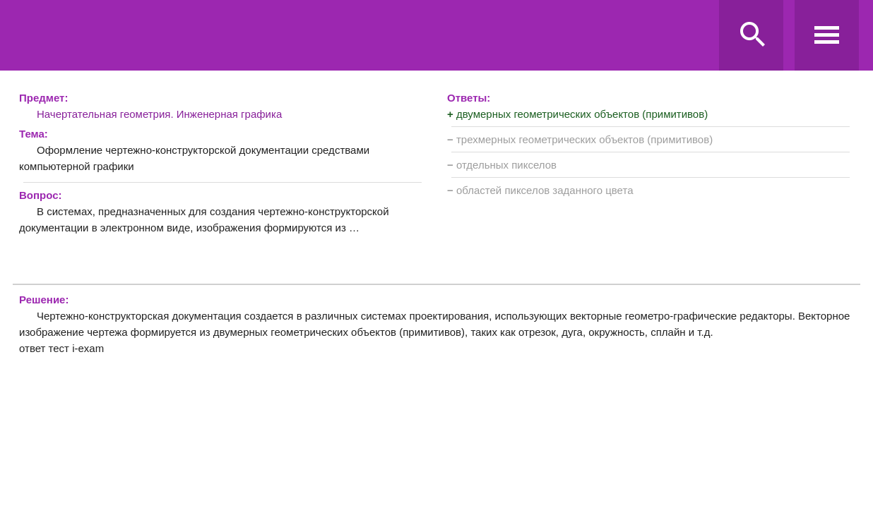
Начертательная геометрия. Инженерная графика (159, 114)
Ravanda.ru (362, 36)
